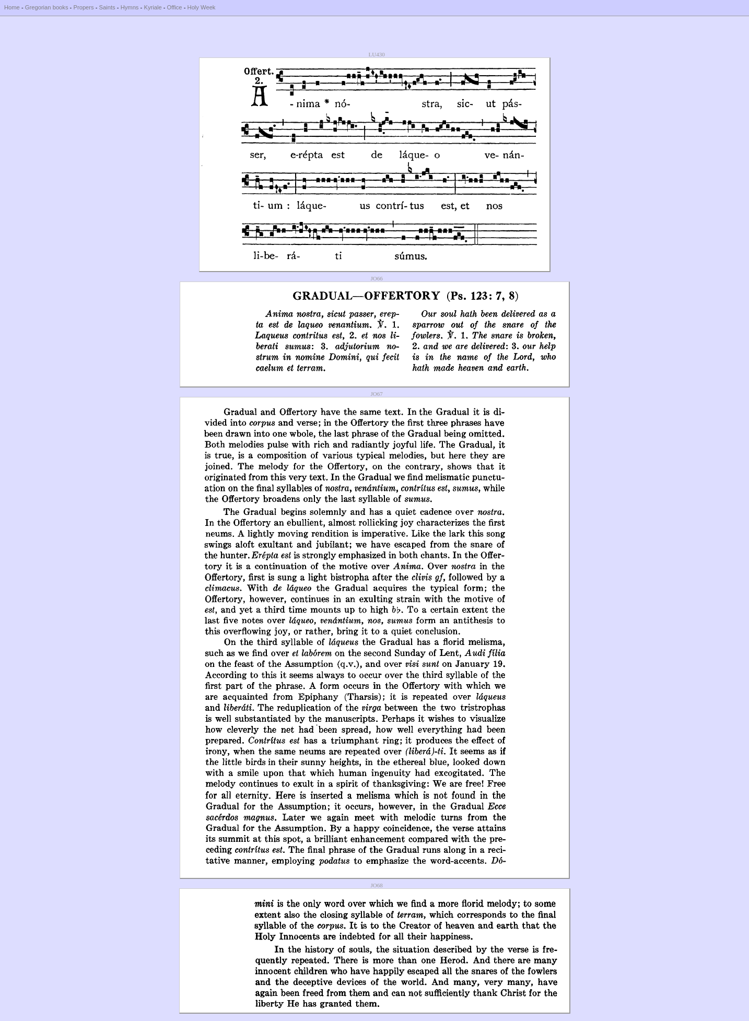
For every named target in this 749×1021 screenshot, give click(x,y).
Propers (83, 7)
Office (174, 7)
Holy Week (202, 7)
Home (12, 7)
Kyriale (152, 7)
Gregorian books (46, 7)
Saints (107, 7)
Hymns (130, 7)
